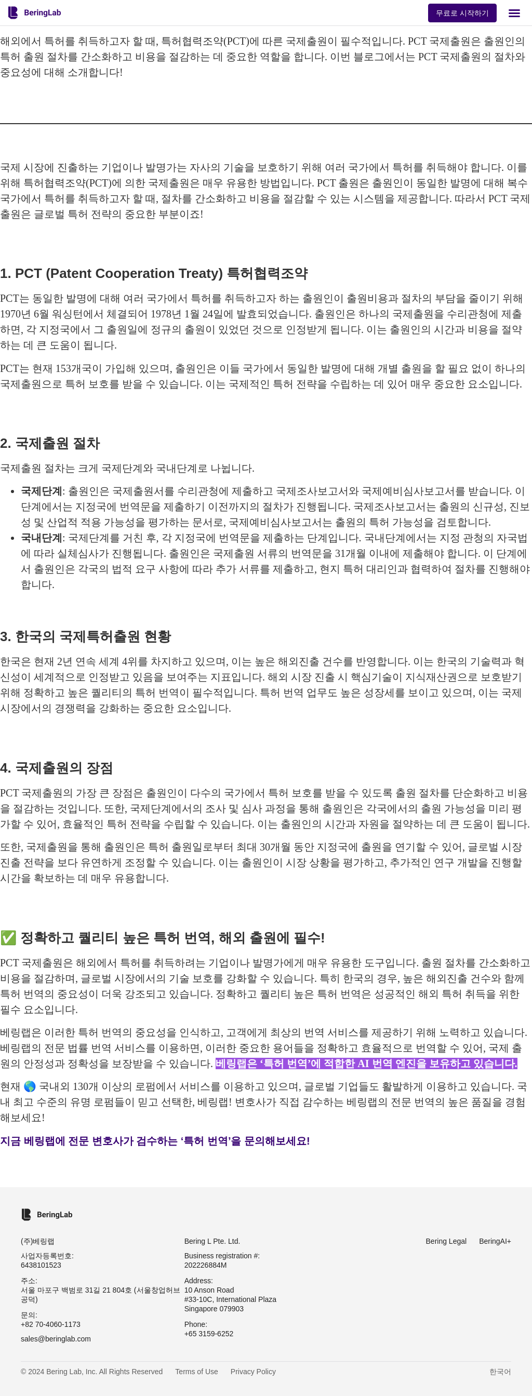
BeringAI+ (495, 1241)
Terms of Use (196, 1371)
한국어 (500, 1371)
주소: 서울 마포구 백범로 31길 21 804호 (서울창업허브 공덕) (100, 1290)
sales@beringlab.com (56, 1339)
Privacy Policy (253, 1371)
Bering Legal (446, 1241)
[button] (514, 13)
